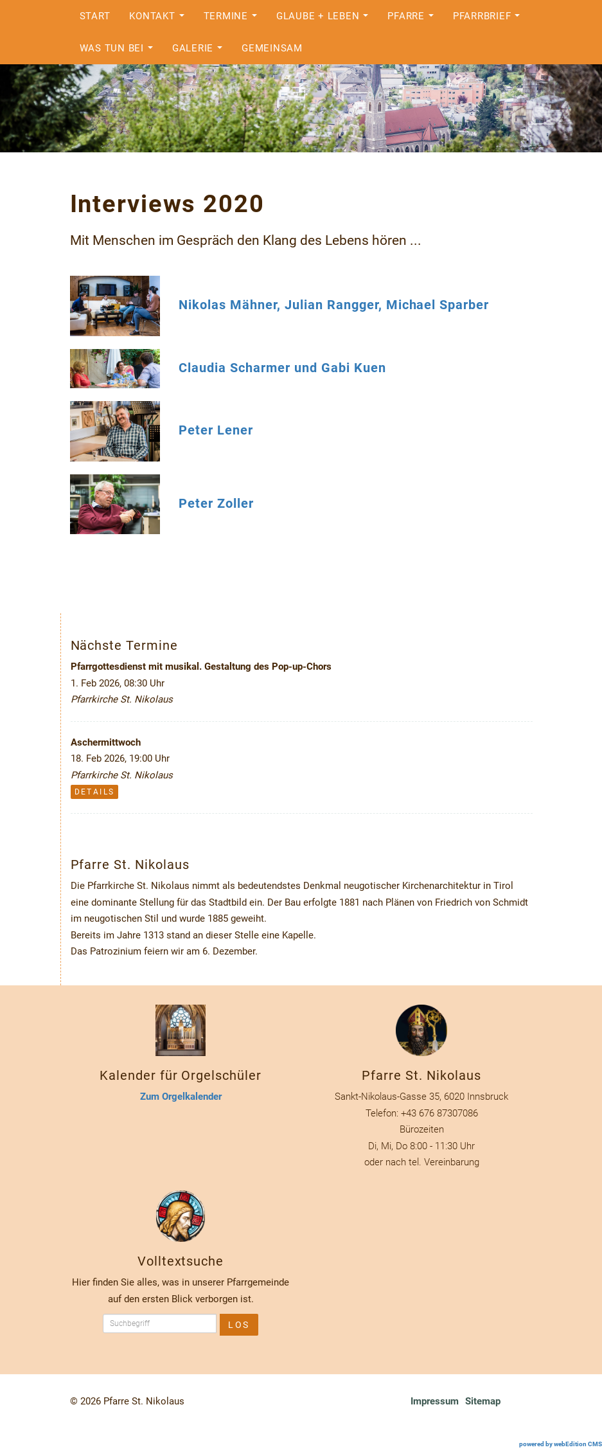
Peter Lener (216, 430)
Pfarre (413, 19)
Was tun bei (120, 51)
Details (95, 791)
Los (239, 1325)
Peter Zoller (216, 503)
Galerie (200, 51)
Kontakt (160, 19)
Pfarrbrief (490, 19)
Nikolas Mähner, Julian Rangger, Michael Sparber (334, 305)
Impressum (435, 1401)
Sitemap (482, 1401)
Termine (234, 19)
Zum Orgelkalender (181, 1096)
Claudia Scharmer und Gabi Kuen (282, 368)
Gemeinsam (272, 48)
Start (95, 16)
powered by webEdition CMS (560, 1444)
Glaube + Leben (325, 19)
